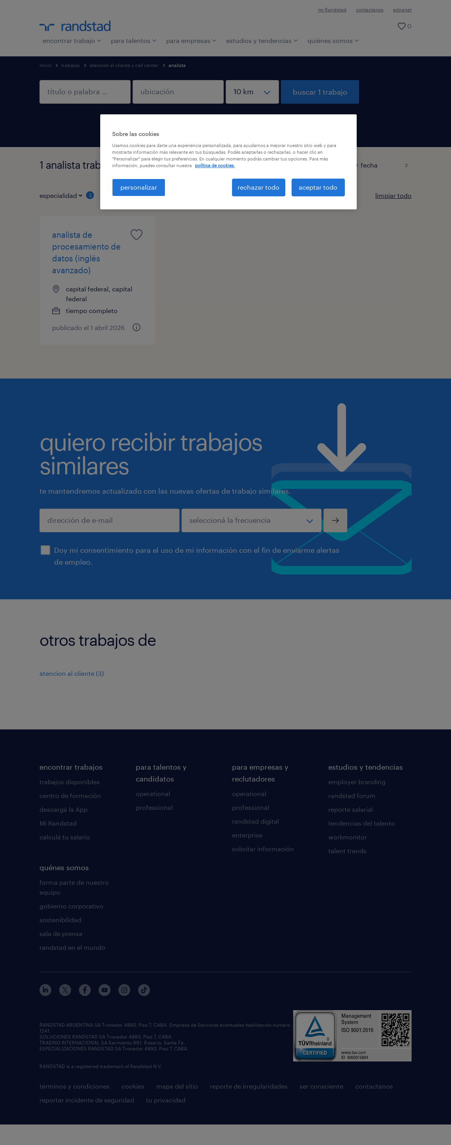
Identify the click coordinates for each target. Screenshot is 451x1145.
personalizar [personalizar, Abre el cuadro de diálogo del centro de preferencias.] (138, 187)
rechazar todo (258, 187)
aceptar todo (318, 187)
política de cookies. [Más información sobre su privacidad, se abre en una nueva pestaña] (215, 165)
